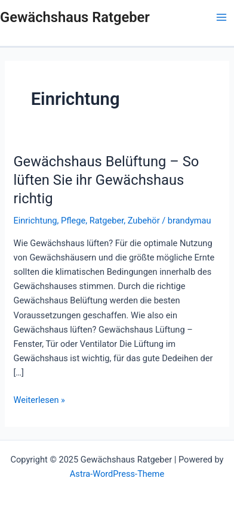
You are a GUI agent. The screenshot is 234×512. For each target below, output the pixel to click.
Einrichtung (35, 220)
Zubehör (144, 220)
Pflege (73, 220)
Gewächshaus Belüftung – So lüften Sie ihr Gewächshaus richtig (106, 180)
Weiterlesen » (38, 399)
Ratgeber (107, 220)
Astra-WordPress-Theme (117, 473)
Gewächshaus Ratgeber (75, 17)
